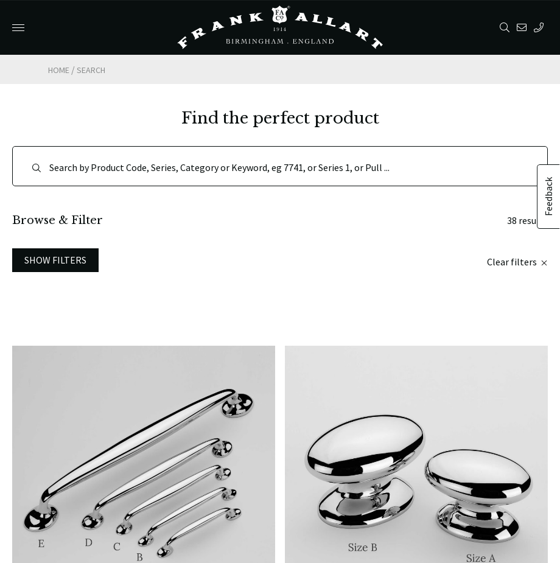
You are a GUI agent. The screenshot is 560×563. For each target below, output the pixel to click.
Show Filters (55, 260)
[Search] (280, 166)
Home (58, 70)
